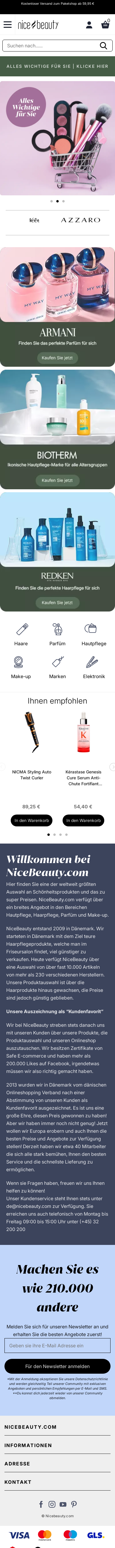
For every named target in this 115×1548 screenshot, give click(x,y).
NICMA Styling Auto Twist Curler (31, 774)
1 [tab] (49, 835)
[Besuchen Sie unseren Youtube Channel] (63, 1506)
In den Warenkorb (32, 820)
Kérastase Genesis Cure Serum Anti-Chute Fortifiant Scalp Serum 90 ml (83, 778)
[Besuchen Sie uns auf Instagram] (52, 1506)
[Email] (57, 1345)
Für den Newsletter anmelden (57, 1366)
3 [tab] (61, 835)
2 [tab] (55, 835)
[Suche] (57, 46)
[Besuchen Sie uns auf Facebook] (41, 1506)
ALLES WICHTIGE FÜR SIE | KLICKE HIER (57, 66)
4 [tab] (67, 835)
